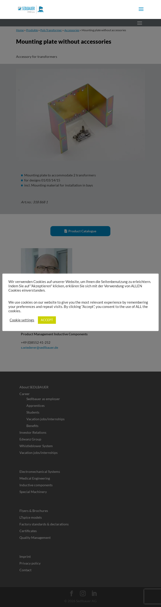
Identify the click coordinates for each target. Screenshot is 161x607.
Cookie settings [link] (22, 320)
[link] (31, 9)
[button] (141, 12)
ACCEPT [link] (47, 320)
